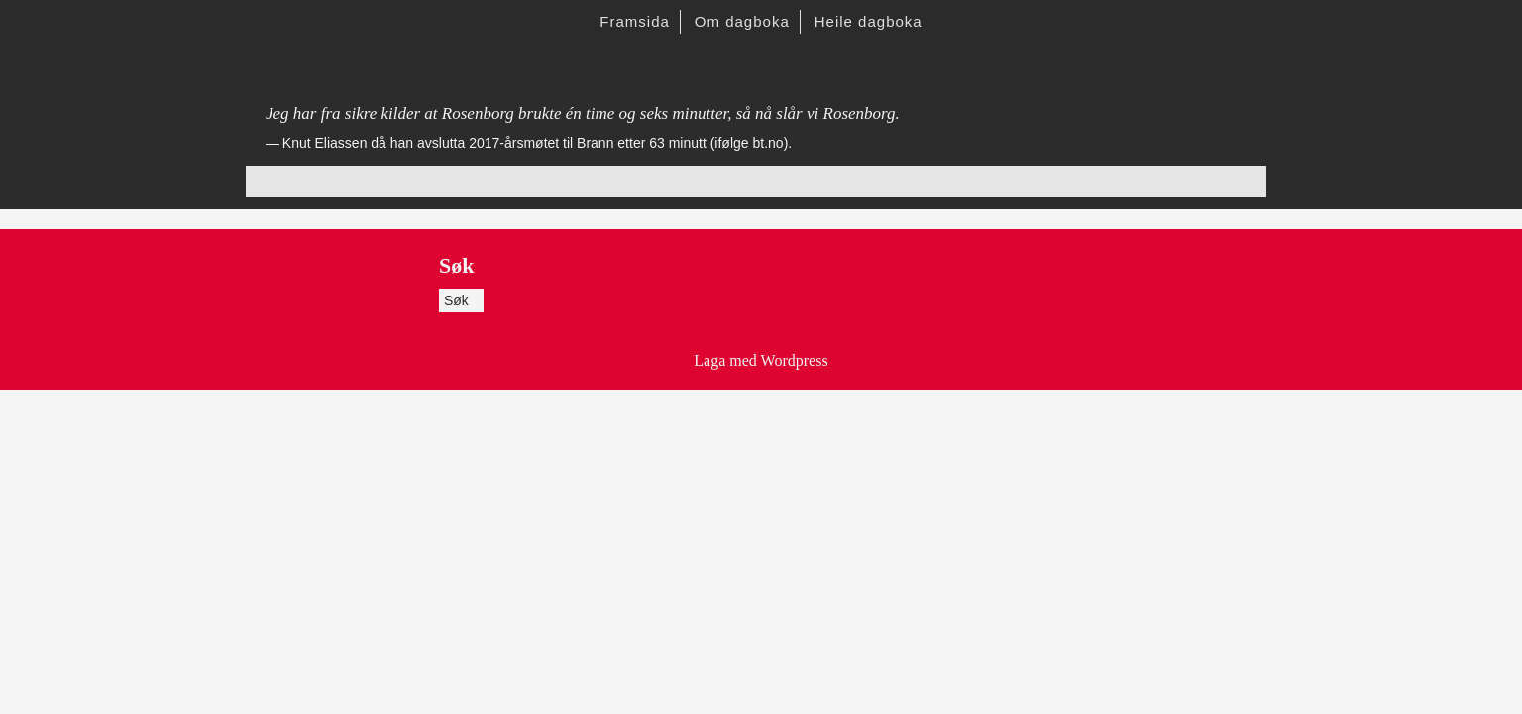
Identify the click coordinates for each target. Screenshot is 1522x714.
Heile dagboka (869, 21)
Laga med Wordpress (760, 360)
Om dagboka (742, 21)
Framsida (634, 21)
